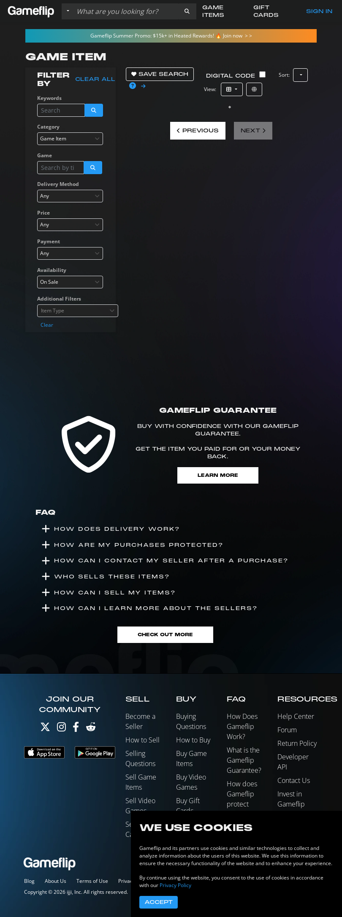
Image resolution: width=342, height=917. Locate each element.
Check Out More (165, 634)
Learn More (218, 475)
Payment (48, 241)
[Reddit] (91, 728)
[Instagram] (61, 728)
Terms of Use (92, 881)
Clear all (95, 79)
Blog (29, 881)
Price (43, 212)
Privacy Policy (175, 885)
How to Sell (142, 740)
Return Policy (297, 743)
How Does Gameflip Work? (242, 726)
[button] (187, 11)
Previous (198, 130)
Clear (47, 324)
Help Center (295, 716)
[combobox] (70, 138)
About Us (55, 881)
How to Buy (193, 740)
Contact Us (293, 780)
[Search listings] (125, 11)
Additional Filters (59, 298)
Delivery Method (58, 184)
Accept (158, 902)
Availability (51, 270)
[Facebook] (76, 728)
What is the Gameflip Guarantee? (244, 760)
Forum (287, 729)
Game (44, 155)
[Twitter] (45, 728)
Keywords (49, 98)
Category (48, 126)
